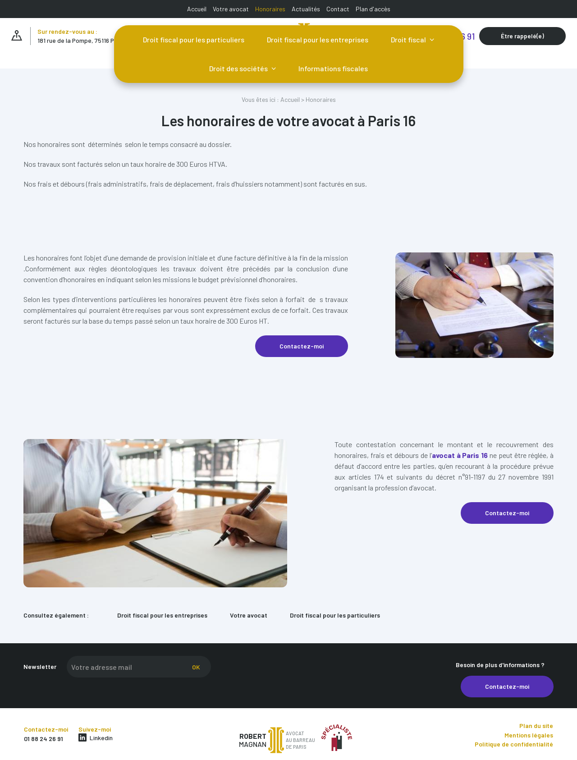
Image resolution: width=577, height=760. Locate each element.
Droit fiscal (409, 39)
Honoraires (270, 9)
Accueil (196, 9)
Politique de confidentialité (514, 744)
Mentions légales (528, 735)
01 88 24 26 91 (43, 738)
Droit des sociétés (239, 68)
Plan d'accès (373, 9)
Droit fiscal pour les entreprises (317, 39)
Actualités (306, 9)
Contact (337, 9)
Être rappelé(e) (522, 36)
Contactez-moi (301, 346)
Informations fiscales (333, 68)
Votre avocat (231, 9)
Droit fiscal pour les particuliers (193, 39)
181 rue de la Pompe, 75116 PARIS (82, 40)
